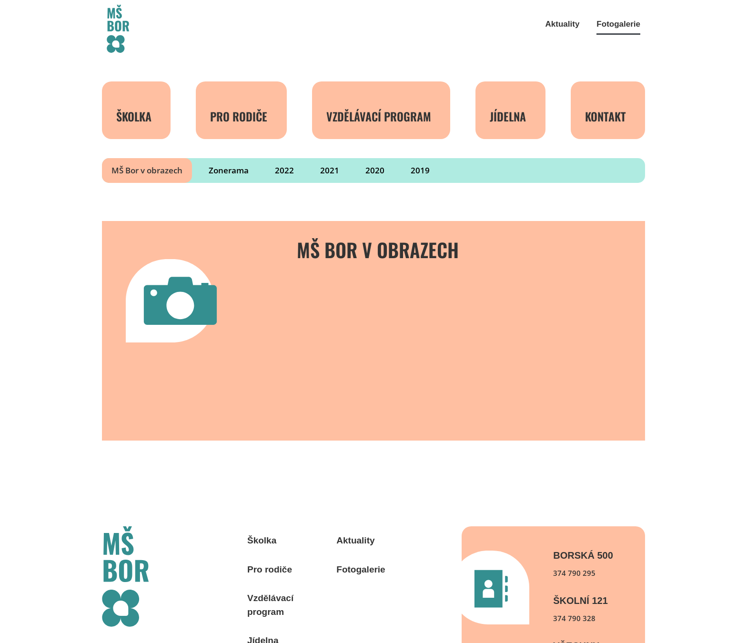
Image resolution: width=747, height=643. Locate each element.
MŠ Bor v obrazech (146, 170)
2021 (329, 170)
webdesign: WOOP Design (143, 603)
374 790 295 (574, 508)
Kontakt (605, 116)
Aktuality (562, 24)
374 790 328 (574, 553)
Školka (133, 116)
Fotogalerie (618, 24)
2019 (420, 170)
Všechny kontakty (579, 586)
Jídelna (508, 116)
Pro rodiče (238, 116)
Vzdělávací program (378, 116)
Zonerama (229, 170)
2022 (284, 170)
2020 (374, 170)
